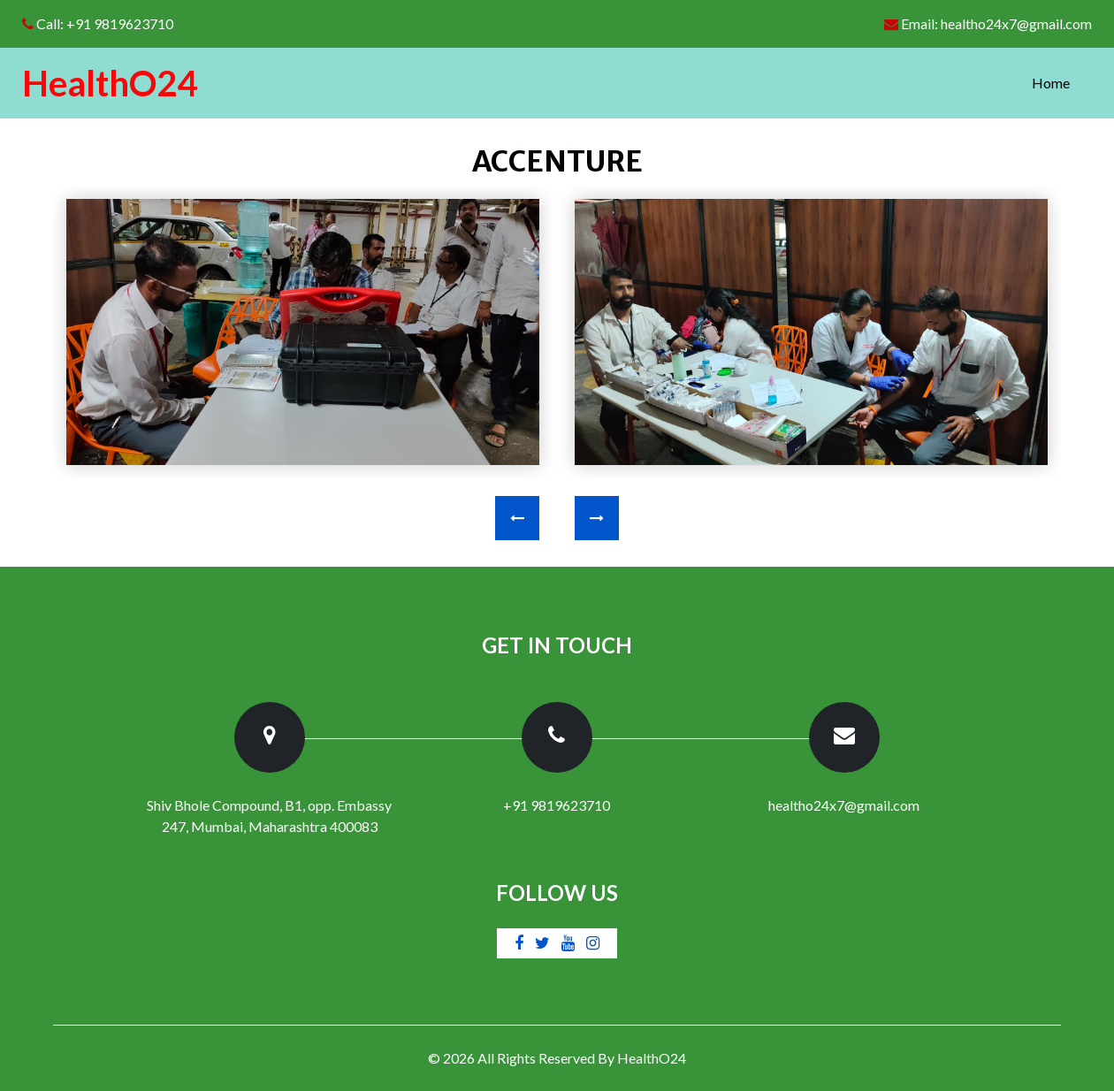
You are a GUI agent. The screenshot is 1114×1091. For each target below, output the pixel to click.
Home (1062, 81)
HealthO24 (651, 1057)
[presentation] (517, 518)
